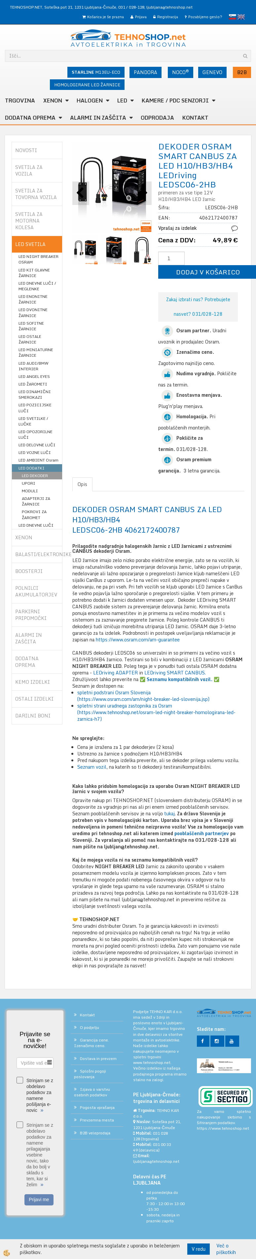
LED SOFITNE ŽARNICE (31, 326)
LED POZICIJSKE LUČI (35, 408)
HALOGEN (90, 100)
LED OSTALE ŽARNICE (29, 339)
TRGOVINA (20, 100)
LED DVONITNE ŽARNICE (33, 312)
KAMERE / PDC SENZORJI (175, 100)
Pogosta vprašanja (97, 1107)
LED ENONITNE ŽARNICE (33, 299)
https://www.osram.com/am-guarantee (138, 639)
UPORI (28, 483)
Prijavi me (39, 1199)
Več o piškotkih (226, 1249)
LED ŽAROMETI (32, 384)
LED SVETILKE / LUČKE (33, 421)
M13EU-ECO (96, 72)
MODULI (30, 491)
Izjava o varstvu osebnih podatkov (92, 1092)
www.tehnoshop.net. (152, 1062)
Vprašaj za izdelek (177, 228)
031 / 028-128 (131, 7)
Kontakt (195, 117)
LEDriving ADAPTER (115, 672)
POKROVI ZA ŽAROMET (34, 514)
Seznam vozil (91, 767)
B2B (242, 72)
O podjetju (89, 1027)
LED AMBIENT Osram (38, 460)
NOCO (180, 72)
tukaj (169, 813)
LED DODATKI (31, 468)
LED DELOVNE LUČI (36, 445)
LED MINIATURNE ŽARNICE (35, 352)
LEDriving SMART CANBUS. (175, 672)
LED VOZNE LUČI (34, 452)
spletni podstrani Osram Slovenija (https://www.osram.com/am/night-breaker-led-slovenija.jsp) (143, 696)
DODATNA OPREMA (30, 117)
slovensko (232, 17)
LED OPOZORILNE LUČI (35, 434)
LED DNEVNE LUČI (36, 525)
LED (122, 100)
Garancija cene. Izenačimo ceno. (91, 1043)
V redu (198, 1249)
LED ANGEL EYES (34, 376)
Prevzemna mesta (97, 1120)
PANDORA (145, 72)
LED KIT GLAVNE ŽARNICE (34, 273)
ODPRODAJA (157, 117)
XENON (52, 100)
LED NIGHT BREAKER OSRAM (38, 259)
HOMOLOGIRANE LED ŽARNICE (87, 84)
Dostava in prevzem (98, 1058)
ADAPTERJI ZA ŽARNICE (36, 501)
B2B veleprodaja (95, 1133)
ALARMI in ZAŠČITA (98, 117)
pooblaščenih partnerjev (201, 833)
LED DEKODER (35, 475)
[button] (143, 193)
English (241, 17)
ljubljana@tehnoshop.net (169, 7)
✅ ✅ (179, 679)
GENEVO (212, 72)
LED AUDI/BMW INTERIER (33, 366)
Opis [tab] (82, 484)
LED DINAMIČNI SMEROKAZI (34, 394)
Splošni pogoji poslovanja (90, 1074)
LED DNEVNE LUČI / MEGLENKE (37, 286)
